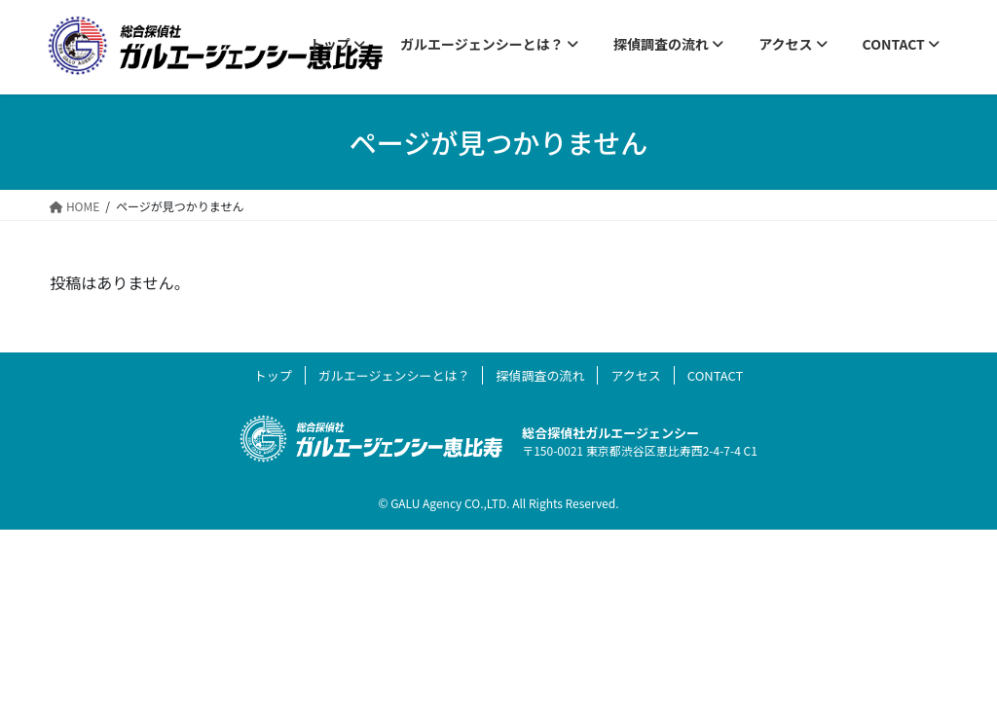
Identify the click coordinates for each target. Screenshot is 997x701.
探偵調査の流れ (540, 375)
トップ (273, 375)
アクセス (635, 375)
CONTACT (715, 375)
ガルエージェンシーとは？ (394, 375)
